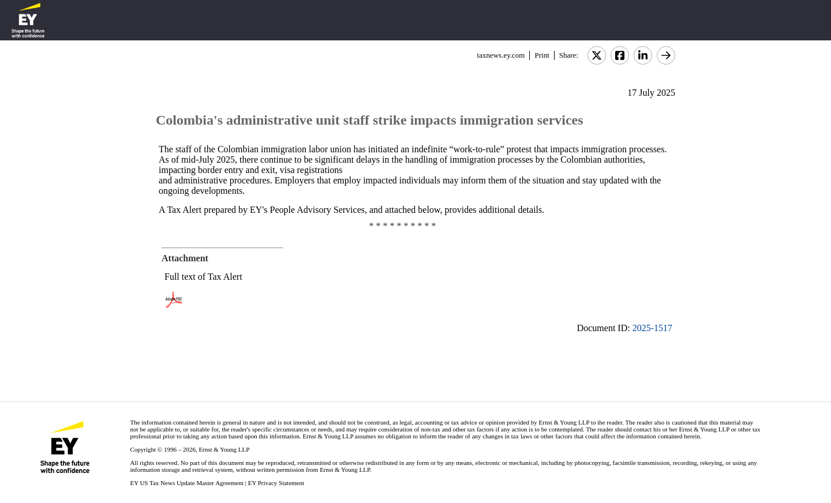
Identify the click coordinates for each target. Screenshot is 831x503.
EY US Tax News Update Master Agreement (187, 482)
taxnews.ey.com (501, 55)
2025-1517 (652, 328)
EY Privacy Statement (276, 482)
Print (541, 55)
